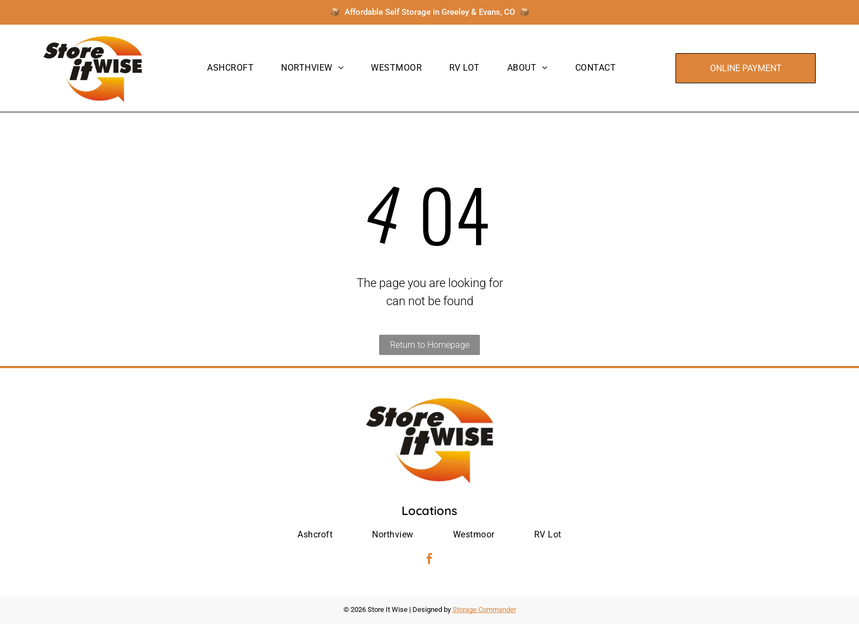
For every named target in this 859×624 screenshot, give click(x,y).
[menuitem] (230, 68)
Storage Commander (484, 609)
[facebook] (429, 560)
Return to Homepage (429, 345)
